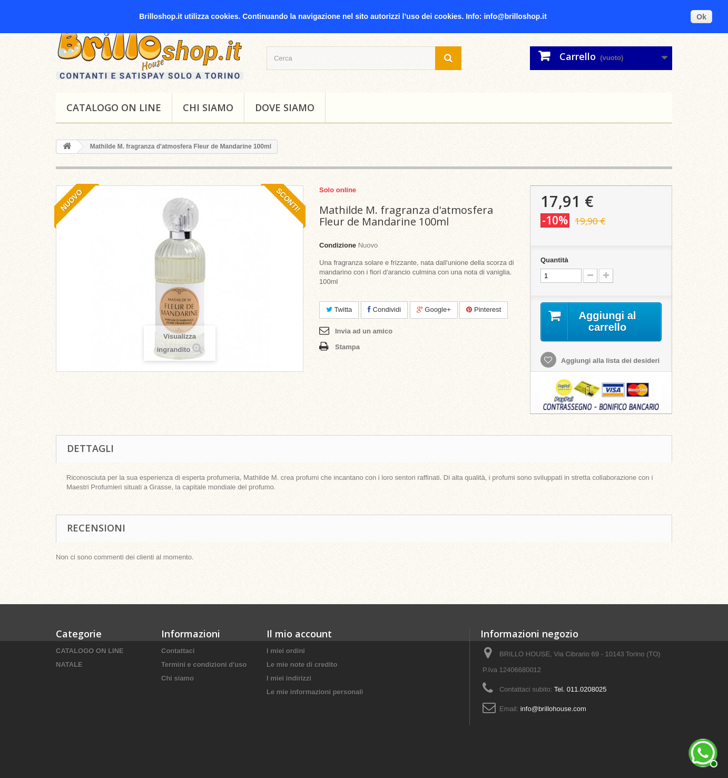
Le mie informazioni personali (315, 692)
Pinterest (483, 309)
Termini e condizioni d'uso (204, 664)
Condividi (384, 309)
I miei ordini (286, 651)
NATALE (69, 664)
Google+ (434, 309)
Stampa (347, 347)
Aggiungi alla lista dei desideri (609, 361)
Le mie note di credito (302, 664)
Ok (701, 17)
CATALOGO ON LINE (113, 107)
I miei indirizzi (289, 678)
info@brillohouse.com (553, 709)
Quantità (554, 260)
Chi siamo (208, 107)
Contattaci (178, 651)
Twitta (339, 309)
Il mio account (299, 633)
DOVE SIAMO (284, 107)
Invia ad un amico (363, 331)
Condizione (337, 245)
